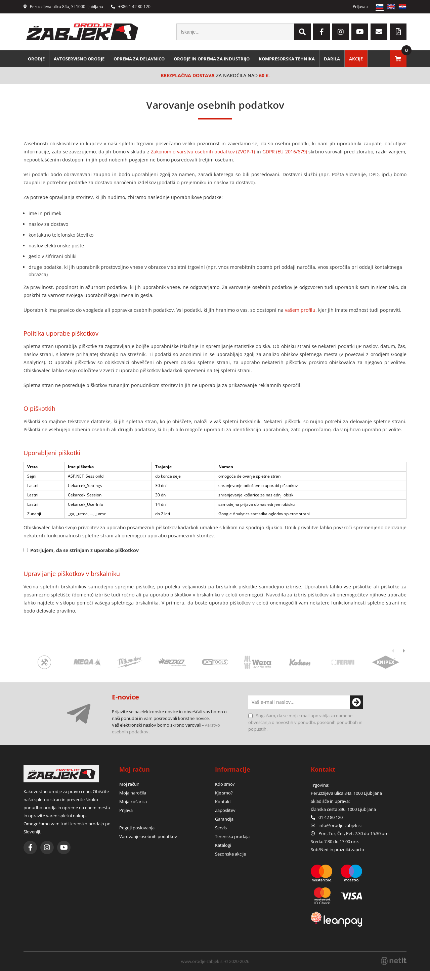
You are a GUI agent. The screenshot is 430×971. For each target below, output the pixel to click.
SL (380, 6)
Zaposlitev (225, 810)
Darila (332, 59)
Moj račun (129, 784)
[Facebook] (321, 31)
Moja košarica (133, 801)
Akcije (356, 59)
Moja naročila (132, 793)
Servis (221, 828)
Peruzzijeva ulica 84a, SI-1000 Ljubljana (63, 6)
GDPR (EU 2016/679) (284, 151)
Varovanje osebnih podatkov (148, 836)
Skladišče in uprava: (331, 801)
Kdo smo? (225, 784)
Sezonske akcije (230, 854)
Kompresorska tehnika (287, 59)
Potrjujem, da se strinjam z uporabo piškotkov (84, 550)
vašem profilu (300, 310)
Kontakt (223, 801)
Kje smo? (224, 793)
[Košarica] (398, 58)
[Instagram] (340, 31)
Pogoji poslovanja (137, 828)
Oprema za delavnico (139, 59)
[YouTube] (359, 31)
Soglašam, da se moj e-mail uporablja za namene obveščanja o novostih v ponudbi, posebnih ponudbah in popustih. (305, 722)
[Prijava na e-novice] (356, 702)
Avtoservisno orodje (79, 59)
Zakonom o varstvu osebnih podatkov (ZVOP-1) (203, 151)
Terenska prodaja (232, 836)
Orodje (36, 59)
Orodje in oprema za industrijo (212, 59)
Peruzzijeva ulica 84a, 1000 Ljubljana (346, 793)
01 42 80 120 (327, 817)
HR (402, 6)
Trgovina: (320, 785)
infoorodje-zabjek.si (339, 825)
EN (391, 6)
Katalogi (223, 845)
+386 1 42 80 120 (130, 6)
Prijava (361, 6)
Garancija (224, 819)
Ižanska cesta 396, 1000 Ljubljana (343, 809)
